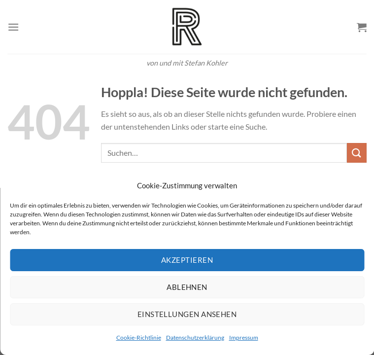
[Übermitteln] (357, 152)
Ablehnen (187, 287)
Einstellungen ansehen (187, 314)
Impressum (243, 337)
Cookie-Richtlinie (138, 337)
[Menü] (13, 27)
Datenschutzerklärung (195, 337)
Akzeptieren (187, 259)
